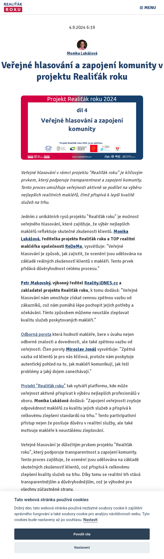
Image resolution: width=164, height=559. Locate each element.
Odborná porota (36, 334)
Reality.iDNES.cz (101, 283)
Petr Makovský (35, 283)
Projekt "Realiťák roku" (43, 386)
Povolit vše (82, 534)
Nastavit (90, 520)
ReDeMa (73, 246)
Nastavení (82, 547)
